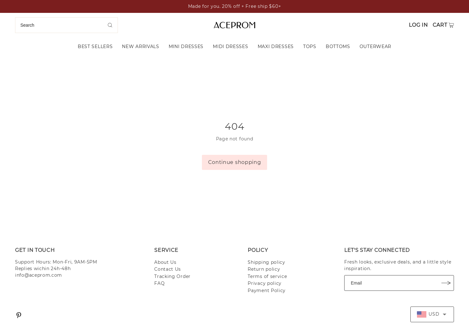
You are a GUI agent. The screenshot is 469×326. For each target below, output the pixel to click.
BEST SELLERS (95, 46)
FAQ (159, 283)
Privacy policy (265, 283)
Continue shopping (234, 162)
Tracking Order (172, 276)
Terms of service (267, 276)
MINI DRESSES (186, 46)
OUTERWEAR (375, 46)
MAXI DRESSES (276, 46)
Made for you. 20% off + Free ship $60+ (234, 6)
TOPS (309, 46)
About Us (165, 262)
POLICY (258, 250)
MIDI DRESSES (230, 46)
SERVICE (166, 250)
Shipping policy (266, 262)
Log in (418, 25)
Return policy (264, 269)
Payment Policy (267, 290)
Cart (440, 25)
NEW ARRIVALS (140, 46)
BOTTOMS (338, 46)
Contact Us (167, 269)
